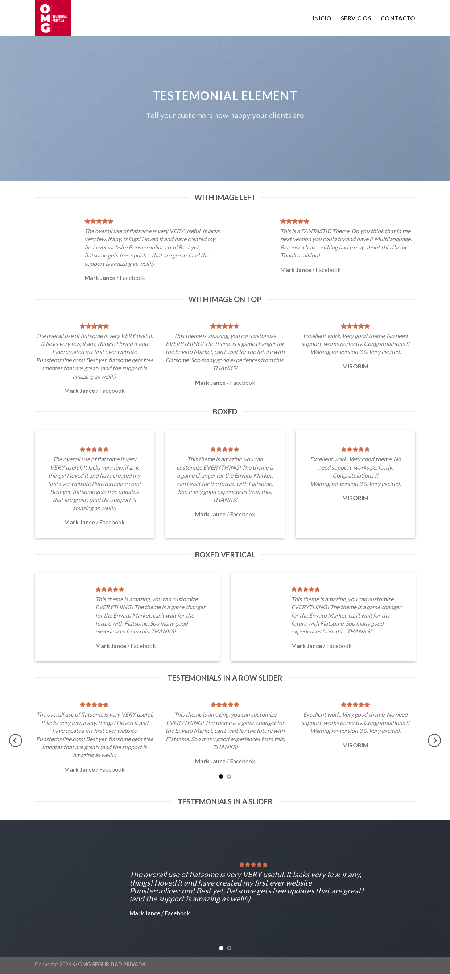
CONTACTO (398, 18)
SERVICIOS (356, 18)
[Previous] (15, 740)
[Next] (434, 740)
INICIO (322, 18)
